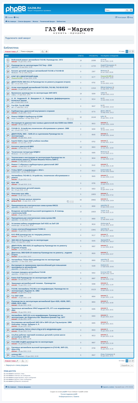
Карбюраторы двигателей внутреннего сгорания (33, 111)
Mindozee (14, 72)
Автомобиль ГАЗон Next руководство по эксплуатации (35, 260)
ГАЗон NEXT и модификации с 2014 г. (27, 170)
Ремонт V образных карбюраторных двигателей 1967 (35, 164)
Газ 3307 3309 (17, 296)
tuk (12, 84)
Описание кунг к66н (20, 194)
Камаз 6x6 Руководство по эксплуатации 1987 (31, 278)
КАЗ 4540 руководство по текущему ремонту (31, 235)
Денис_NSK (105, 111)
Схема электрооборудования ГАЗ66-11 (28, 229)
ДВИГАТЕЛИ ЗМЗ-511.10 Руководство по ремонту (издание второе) (40, 82)
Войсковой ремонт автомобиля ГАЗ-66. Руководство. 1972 (37, 60)
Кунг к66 (15, 183)
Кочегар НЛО (105, 272)
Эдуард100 (104, 240)
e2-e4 (102, 59)
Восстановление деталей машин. (26, 188)
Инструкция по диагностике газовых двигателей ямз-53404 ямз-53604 (42, 123)
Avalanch (104, 265)
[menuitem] (16, 17)
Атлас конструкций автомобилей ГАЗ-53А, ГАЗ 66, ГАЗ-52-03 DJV (39, 87)
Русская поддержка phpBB (69, 394)
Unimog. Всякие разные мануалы (26, 199)
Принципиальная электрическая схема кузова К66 (33, 218)
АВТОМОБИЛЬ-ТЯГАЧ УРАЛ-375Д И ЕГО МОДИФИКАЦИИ (36, 329)
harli (102, 218)
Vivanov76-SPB (16, 78)
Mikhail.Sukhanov (106, 87)
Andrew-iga (15, 225)
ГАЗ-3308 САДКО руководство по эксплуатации (32, 342)
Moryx (13, 242)
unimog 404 (16, 354)
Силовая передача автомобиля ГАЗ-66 (28, 272)
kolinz (102, 116)
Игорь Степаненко (17, 118)
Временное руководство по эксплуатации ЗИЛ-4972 (34, 93)
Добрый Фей (16, 201)
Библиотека (11, 47)
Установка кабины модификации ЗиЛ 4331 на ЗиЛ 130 (35, 224)
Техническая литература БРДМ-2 (25, 152)
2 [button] (129, 51)
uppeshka (14, 67)
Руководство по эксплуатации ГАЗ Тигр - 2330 (31, 65)
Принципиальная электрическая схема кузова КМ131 (34, 205)
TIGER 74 (104, 211)
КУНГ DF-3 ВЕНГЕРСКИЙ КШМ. (24, 76)
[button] (133, 51)
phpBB (64, 391)
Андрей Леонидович (108, 65)
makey (13, 95)
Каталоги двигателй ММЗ (22, 146)
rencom (14, 61)
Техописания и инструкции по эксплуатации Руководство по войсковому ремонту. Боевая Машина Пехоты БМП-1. (38, 158)
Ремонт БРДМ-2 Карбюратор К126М (26, 117)
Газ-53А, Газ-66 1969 (20, 105)
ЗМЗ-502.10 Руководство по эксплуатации (29, 240)
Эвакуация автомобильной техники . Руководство (33, 283)
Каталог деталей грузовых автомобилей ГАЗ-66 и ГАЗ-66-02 (37, 71)
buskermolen (15, 172)
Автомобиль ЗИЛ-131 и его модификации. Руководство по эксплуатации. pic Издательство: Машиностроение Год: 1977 (38, 316)
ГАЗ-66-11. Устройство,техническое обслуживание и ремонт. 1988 (40, 128)
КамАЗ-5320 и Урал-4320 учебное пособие (29, 141)
